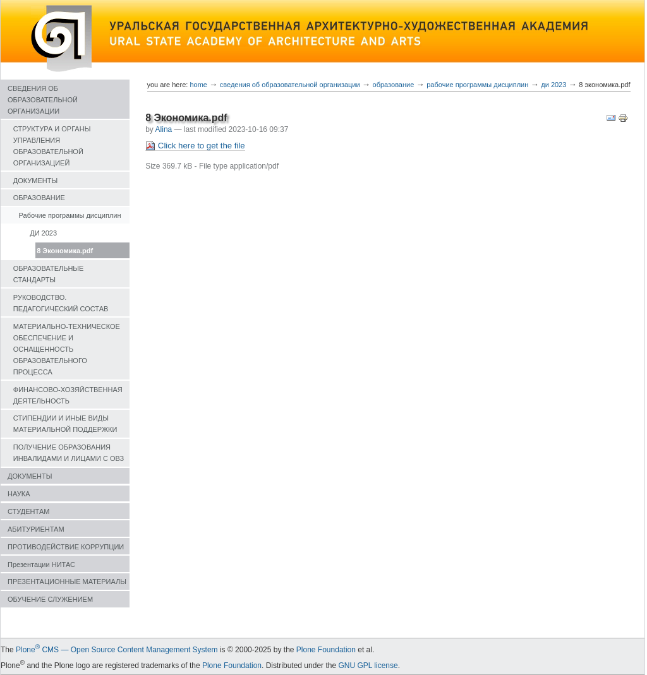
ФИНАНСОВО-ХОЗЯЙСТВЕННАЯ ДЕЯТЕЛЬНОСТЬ (68, 395)
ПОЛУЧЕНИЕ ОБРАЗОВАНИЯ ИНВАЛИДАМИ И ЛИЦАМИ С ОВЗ (68, 452)
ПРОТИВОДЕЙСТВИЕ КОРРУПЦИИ (66, 547)
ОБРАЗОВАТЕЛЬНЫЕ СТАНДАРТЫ (48, 274)
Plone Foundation (326, 649)
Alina (163, 129)
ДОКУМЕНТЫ (35, 180)
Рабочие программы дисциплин (70, 215)
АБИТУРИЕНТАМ (36, 529)
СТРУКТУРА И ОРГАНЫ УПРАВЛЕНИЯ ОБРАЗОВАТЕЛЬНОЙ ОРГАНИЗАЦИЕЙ (52, 146)
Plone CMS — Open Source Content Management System (117, 649)
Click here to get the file (195, 146)
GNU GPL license (367, 665)
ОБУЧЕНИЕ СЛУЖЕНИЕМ (50, 599)
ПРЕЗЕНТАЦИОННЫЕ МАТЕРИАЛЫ (67, 581)
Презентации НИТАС (41, 564)
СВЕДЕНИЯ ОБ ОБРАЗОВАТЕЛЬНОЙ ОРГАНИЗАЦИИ (43, 100)
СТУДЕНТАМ (28, 511)
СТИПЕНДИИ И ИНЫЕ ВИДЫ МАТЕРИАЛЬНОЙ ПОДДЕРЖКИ (65, 423)
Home (198, 84)
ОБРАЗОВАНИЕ (39, 197)
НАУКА (19, 494)
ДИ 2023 (43, 233)
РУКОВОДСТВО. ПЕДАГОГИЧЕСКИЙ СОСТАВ (61, 303)
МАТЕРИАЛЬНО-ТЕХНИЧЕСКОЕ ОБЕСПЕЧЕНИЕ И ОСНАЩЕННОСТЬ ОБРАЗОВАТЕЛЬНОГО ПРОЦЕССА (66, 349)
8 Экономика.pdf (65, 250)
